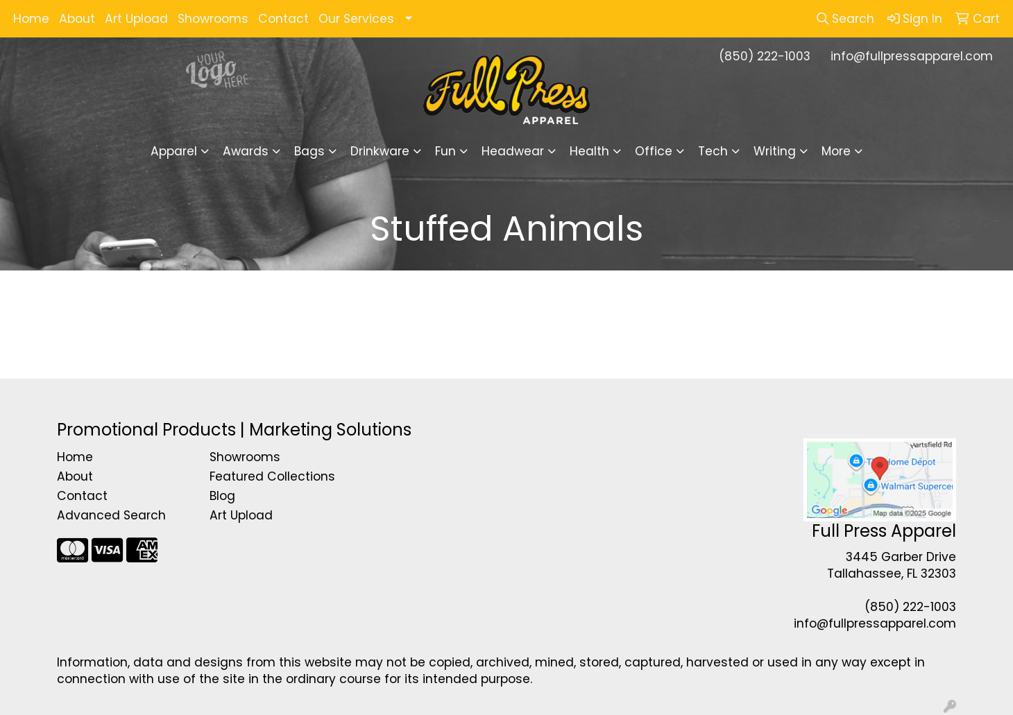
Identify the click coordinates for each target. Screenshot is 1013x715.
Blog (222, 496)
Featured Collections (272, 476)
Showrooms (213, 18)
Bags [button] (309, 151)
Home (31, 18)
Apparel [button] (174, 151)
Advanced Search (111, 515)
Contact (283, 18)
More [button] (836, 151)
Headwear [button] (513, 151)
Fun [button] (445, 151)
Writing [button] (775, 151)
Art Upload (136, 18)
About (77, 18)
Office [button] (653, 151)
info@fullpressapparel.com (912, 56)
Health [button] (589, 151)
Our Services (356, 18)
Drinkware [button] (379, 151)
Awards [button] (246, 151)
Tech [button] (713, 151)
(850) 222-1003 (764, 56)
